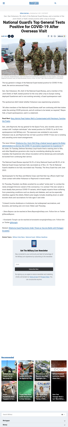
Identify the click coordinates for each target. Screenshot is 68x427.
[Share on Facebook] (48, 36)
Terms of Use (34, 277)
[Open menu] (4, 3)
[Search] (55, 3)
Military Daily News (24, 13)
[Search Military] (31, 414)
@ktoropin (14, 222)
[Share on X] (51, 36)
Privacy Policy (45, 277)
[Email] (54, 36)
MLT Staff (5, 36)
